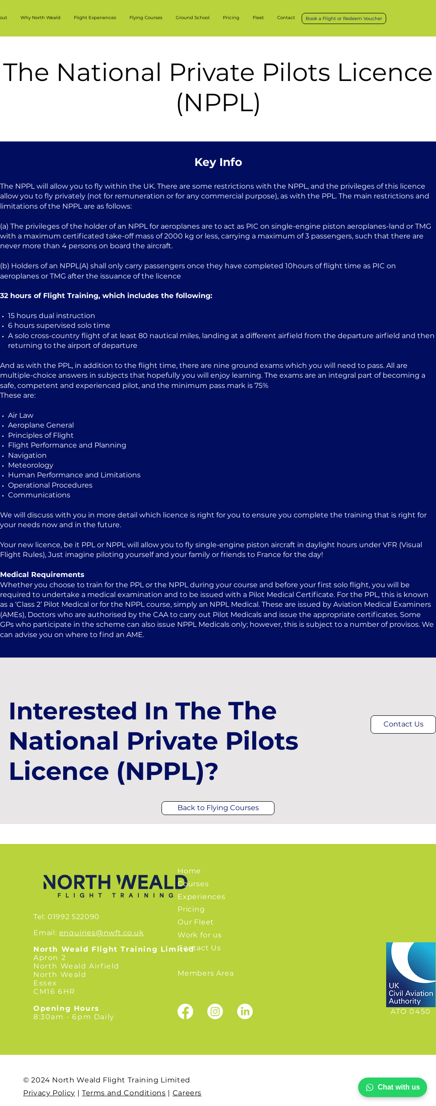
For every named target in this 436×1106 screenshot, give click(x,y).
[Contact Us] (403, 724)
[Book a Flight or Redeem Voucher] (344, 18)
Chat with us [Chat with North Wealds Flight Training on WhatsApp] (392, 1087)
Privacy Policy (49, 1093)
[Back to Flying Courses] (218, 808)
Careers (187, 1093)
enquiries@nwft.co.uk (101, 932)
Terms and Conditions (124, 1093)
